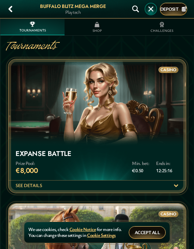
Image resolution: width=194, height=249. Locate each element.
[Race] (151, 9)
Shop (97, 27)
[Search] (135, 9)
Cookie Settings (101, 235)
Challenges (162, 27)
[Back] (10, 9)
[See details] (176, 185)
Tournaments (32, 27)
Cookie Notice (82, 229)
